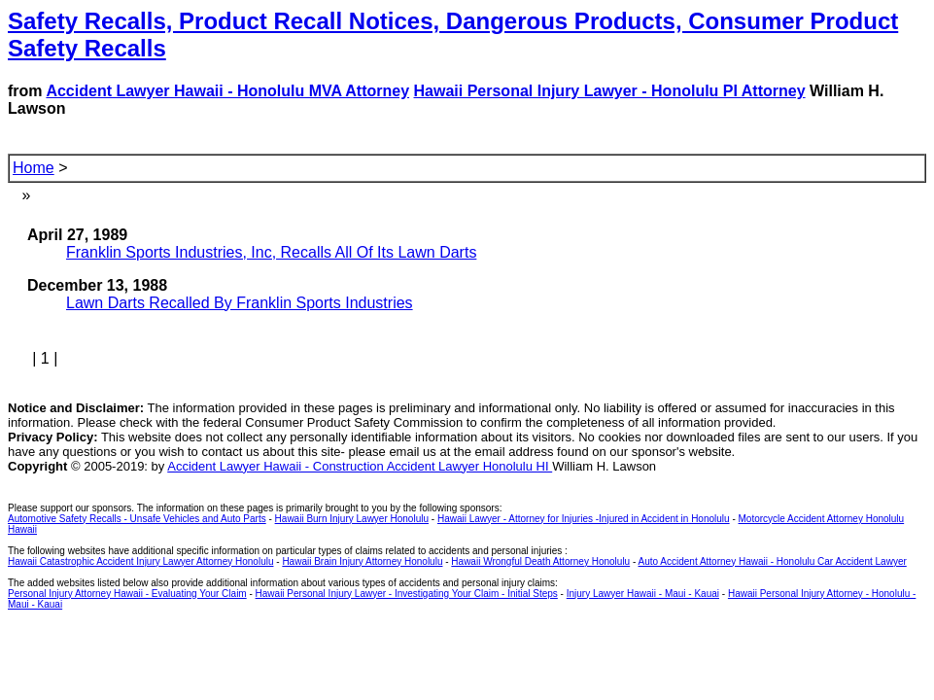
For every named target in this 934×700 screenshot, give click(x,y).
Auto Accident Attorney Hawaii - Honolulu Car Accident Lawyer (773, 561)
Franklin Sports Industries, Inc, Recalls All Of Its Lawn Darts (271, 252)
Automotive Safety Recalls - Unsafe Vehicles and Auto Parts (137, 518)
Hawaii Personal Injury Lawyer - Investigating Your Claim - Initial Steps (407, 593)
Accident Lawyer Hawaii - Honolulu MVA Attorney (227, 91)
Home (33, 167)
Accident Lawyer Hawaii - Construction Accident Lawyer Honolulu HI (359, 466)
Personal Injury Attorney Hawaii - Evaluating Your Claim (127, 593)
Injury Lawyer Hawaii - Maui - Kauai (643, 593)
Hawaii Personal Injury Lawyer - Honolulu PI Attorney (610, 91)
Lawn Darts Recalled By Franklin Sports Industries (239, 303)
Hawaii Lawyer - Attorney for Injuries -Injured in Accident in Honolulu (583, 518)
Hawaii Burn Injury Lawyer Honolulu (352, 518)
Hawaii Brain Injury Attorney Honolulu (362, 561)
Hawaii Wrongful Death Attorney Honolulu (540, 561)
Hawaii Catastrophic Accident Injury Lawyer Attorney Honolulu (140, 561)
